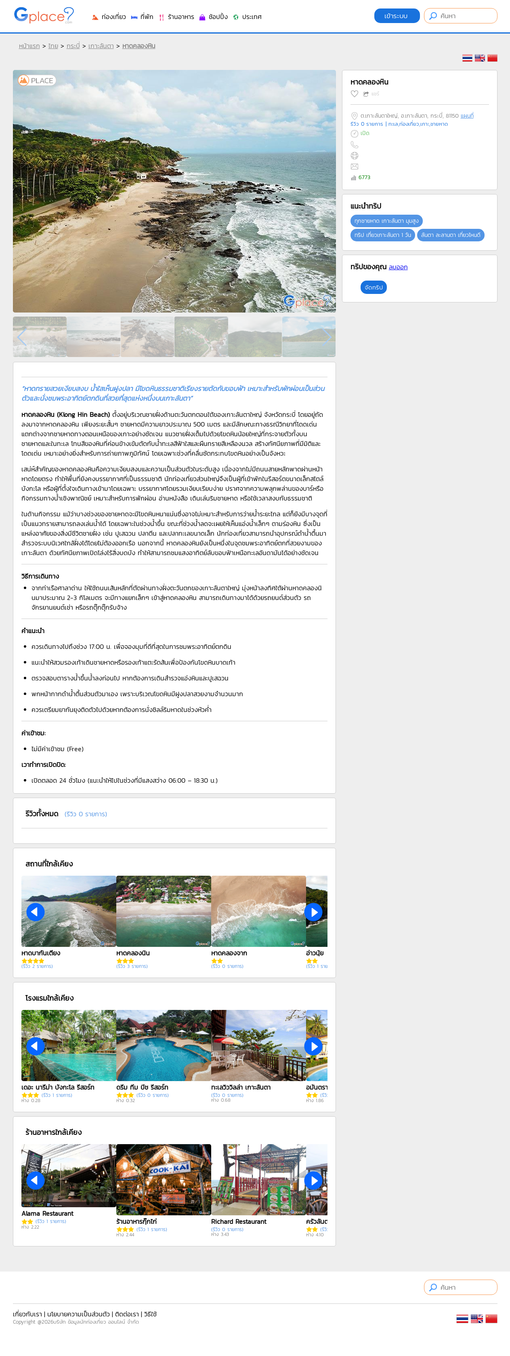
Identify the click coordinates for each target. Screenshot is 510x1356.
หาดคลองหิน (138, 46)
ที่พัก (141, 16)
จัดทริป (374, 287)
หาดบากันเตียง (40, 953)
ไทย (53, 46)
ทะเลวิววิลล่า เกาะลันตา (241, 1087)
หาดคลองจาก (229, 953)
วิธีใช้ (150, 1314)
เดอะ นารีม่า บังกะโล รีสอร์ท (57, 1087)
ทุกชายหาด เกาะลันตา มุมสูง (387, 221)
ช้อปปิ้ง (213, 16)
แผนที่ (467, 116)
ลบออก (398, 267)
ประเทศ (247, 16)
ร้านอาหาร (175, 16)
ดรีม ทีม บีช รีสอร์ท (142, 1087)
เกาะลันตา (101, 46)
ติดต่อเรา (127, 1314)
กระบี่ (73, 46)
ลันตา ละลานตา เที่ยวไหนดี (451, 235)
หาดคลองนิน (133, 953)
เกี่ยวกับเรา (27, 1314)
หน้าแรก (29, 46)
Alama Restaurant (47, 1213)
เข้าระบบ (397, 16)
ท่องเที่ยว (108, 16)
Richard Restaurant (239, 1221)
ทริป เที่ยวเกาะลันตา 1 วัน (383, 235)
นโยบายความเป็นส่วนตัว (78, 1314)
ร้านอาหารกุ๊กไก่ (136, 1221)
